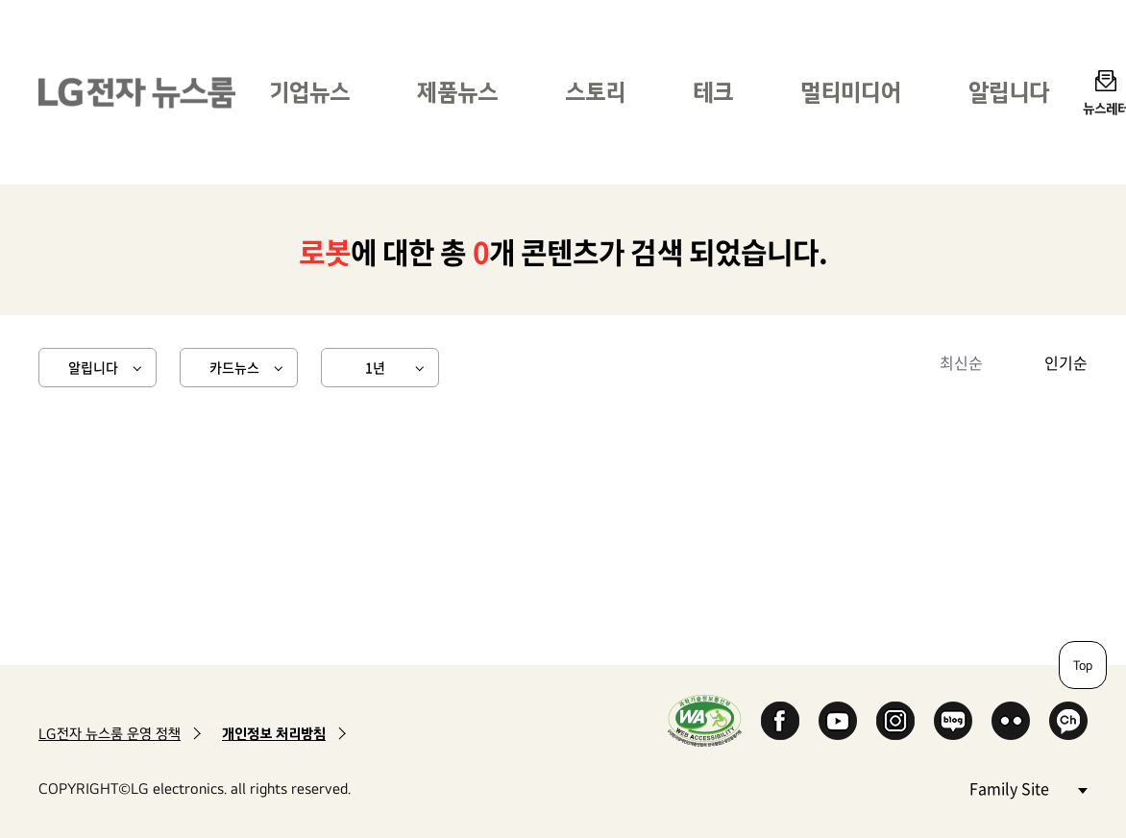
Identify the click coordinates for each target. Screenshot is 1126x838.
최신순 (961, 362)
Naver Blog (953, 721)
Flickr (1010, 721)
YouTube (838, 721)
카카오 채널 (1068, 721)
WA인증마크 (705, 720)
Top (1082, 665)
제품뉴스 (457, 92)
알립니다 (1008, 92)
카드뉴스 (234, 367)
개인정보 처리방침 (274, 734)
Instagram (895, 721)
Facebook (780, 721)
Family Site (1028, 788)
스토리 (595, 92)
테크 (713, 92)
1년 (375, 367)
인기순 (1066, 362)
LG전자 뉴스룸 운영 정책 (109, 734)
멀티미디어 (850, 92)
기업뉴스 (309, 92)
